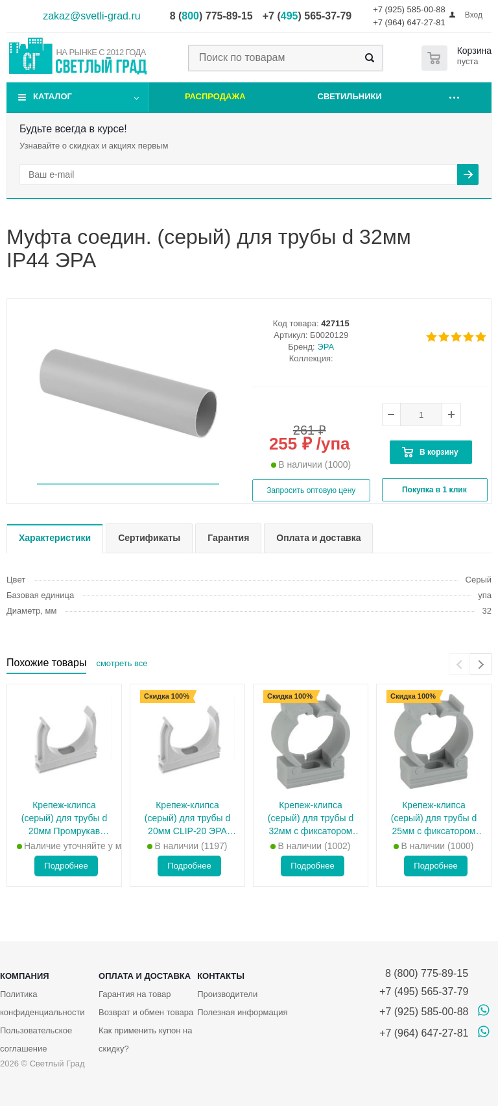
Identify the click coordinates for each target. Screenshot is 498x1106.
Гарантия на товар (135, 994)
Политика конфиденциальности (42, 1003)
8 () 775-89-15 (211, 15)
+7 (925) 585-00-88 (409, 9)
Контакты (220, 976)
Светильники (350, 96)
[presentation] (459, 664)
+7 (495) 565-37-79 (423, 991)
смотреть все (121, 663)
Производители (227, 994)
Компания (24, 976)
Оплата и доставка (145, 976)
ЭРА (325, 347)
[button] (128, 484)
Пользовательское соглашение (36, 1039)
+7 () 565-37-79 (307, 15)
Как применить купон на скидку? (145, 1039)
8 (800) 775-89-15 (423, 973)
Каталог (52, 96)
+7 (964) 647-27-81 (409, 22)
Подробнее (66, 866)
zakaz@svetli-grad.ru (92, 15)
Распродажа (215, 96)
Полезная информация (242, 1012)
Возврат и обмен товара (146, 1012)
